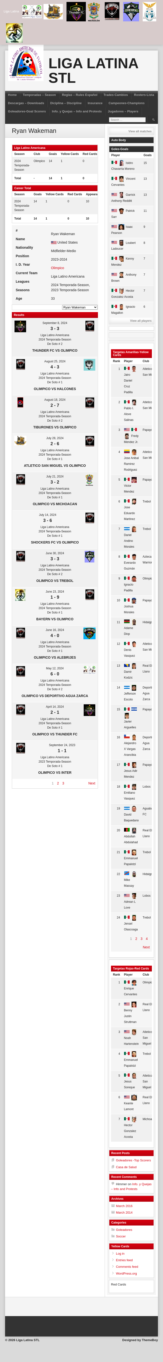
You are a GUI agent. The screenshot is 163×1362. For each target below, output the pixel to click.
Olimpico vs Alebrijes (55, 657)
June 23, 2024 (55, 591)
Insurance (95, 103)
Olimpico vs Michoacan (55, 504)
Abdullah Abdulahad (131, 836)
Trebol (147, 501)
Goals (148, 155)
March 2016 (124, 1206)
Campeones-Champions (127, 103)
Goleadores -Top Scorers (133, 1160)
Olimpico (39, 161)
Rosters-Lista (144, 95)
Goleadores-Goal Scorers (27, 111)
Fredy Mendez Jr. (131, 436)
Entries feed (124, 1260)
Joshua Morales (130, 606)
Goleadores (124, 1230)
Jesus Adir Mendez (130, 770)
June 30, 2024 (55, 553)
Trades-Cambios (116, 95)
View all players (141, 321)
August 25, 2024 (54, 361)
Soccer (121, 1236)
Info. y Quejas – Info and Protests (77, 111)
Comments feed (127, 1266)
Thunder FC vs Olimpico (55, 350)
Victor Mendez (130, 485)
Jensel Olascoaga (131, 923)
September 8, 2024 (55, 323)
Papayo (148, 430)
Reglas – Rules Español (79, 95)
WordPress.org (126, 1273)
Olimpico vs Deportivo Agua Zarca (55, 696)
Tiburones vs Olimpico (54, 427)
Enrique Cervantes (130, 988)
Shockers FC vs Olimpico (55, 542)
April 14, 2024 (55, 706)
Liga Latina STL (93, 70)
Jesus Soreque (130, 1081)
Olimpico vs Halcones (55, 389)
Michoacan (150, 1119)
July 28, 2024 (54, 438)
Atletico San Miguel (147, 1037)
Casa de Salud (126, 1167)
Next (91, 783)
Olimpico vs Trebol (54, 581)
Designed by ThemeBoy (140, 1340)
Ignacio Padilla (130, 584)
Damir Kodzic (130, 671)
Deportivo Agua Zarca (149, 693)
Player (115, 155)
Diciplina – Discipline (66, 103)
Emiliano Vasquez (130, 792)
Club (146, 361)
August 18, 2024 (54, 399)
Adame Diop (130, 628)
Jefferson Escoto (130, 693)
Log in (120, 1253)
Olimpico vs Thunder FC (55, 734)
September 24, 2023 (62, 745)
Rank (116, 361)
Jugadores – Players (123, 111)
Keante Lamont (130, 1103)
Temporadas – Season (39, 95)
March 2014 (124, 1212)
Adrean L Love (130, 901)
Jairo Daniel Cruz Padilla (130, 380)
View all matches (140, 131)
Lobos (147, 786)
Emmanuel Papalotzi (131, 858)
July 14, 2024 (47, 515)
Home (12, 95)
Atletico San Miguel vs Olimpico (55, 466)
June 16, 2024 (55, 630)
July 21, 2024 (54, 476)
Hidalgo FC (150, 622)
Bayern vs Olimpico (55, 619)
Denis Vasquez (130, 649)
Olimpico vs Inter (55, 773)
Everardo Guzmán (130, 562)
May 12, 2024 (55, 668)
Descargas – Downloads (26, 103)
